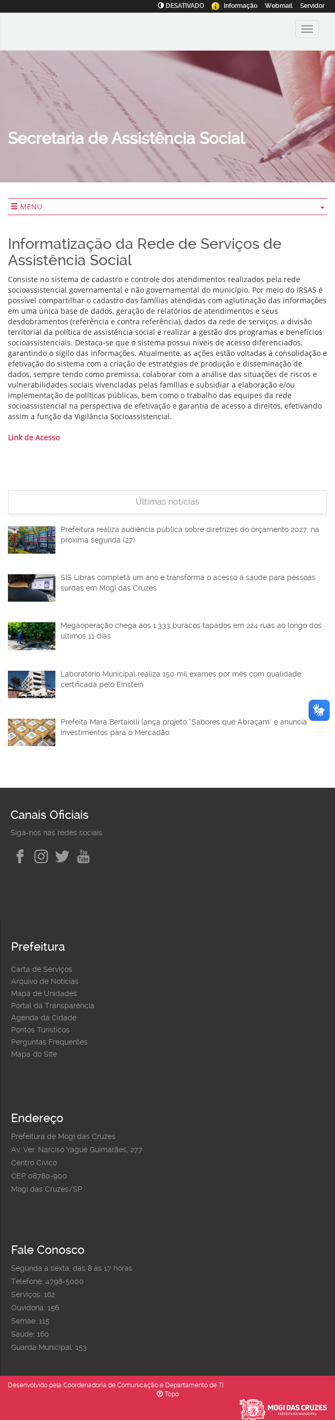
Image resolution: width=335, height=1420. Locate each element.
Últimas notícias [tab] (167, 502)
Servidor (312, 5)
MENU (167, 206)
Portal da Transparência (52, 1005)
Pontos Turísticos (40, 1030)
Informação (234, 5)
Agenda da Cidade (43, 1017)
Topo (168, 1394)
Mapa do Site (34, 1054)
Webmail (279, 5)
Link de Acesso (34, 437)
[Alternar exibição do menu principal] (307, 29)
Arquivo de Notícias (45, 981)
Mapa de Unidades (44, 993)
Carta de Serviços (41, 969)
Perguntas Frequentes (49, 1042)
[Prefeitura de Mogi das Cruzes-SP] (77, 33)
